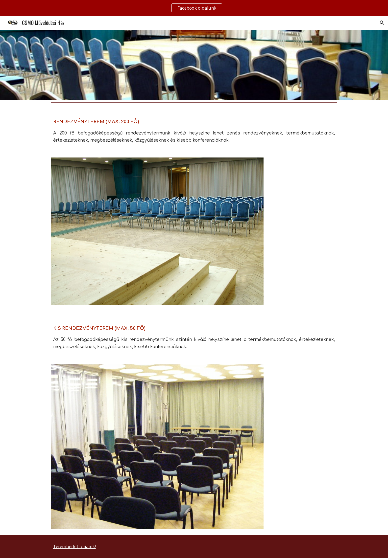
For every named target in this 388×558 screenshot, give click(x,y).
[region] (194, 8)
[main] (194, 128)
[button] (382, 23)
